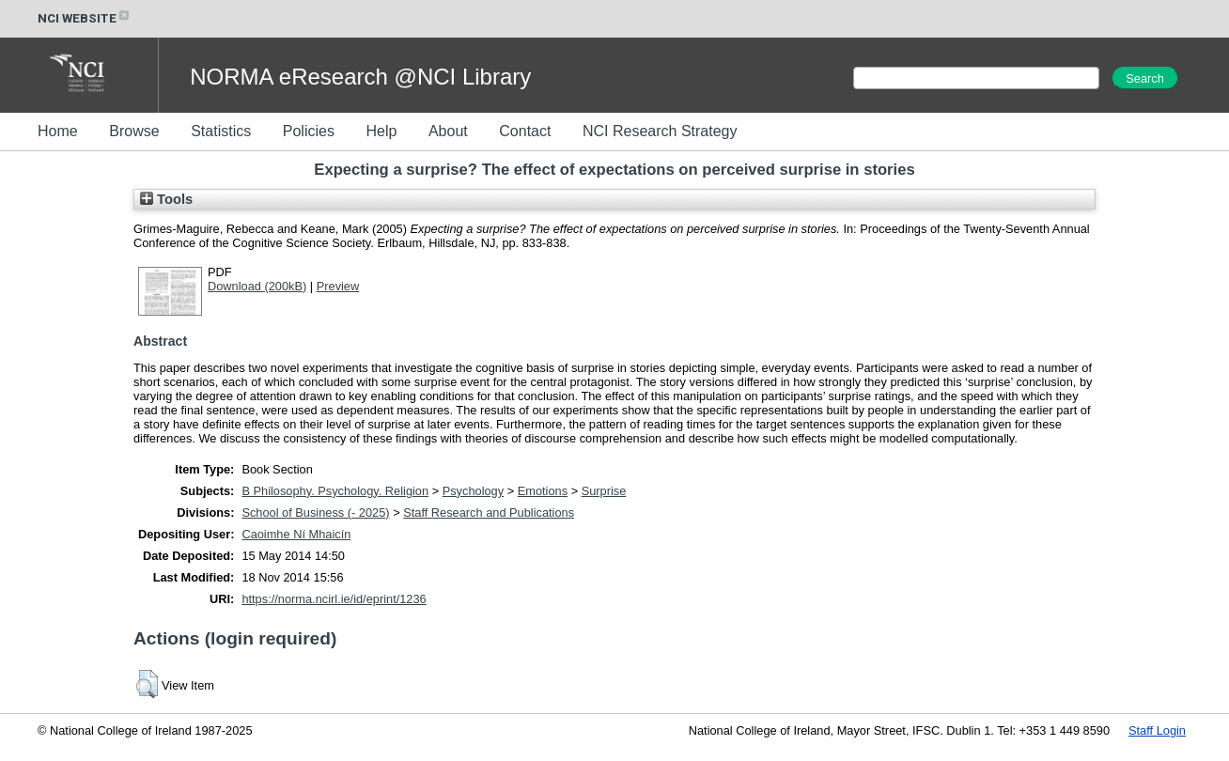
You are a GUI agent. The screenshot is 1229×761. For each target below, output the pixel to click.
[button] (147, 684)
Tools (166, 199)
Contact (525, 131)
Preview (338, 286)
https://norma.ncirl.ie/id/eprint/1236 (333, 599)
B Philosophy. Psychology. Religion (334, 491)
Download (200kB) (257, 286)
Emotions (543, 491)
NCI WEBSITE (85, 18)
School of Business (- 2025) (315, 512)
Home (58, 131)
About (448, 131)
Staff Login (1157, 730)
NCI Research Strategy (660, 131)
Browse (134, 131)
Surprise (604, 491)
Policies (308, 131)
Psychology (473, 491)
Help (381, 131)
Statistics (221, 131)
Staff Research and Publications (488, 512)
